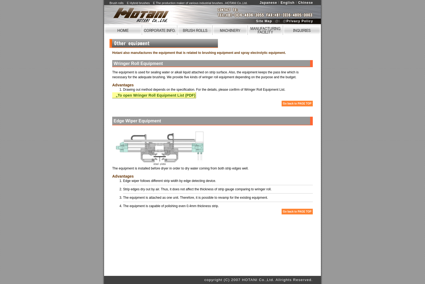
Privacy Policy (299, 21)
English (288, 3)
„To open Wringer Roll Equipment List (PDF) (154, 95)
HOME (123, 29)
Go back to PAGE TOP (297, 103)
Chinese (305, 3)
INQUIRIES (302, 29)
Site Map (264, 21)
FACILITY (265, 29)
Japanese (268, 3)
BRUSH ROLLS (194, 29)
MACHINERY (230, 29)
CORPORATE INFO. (159, 29)
